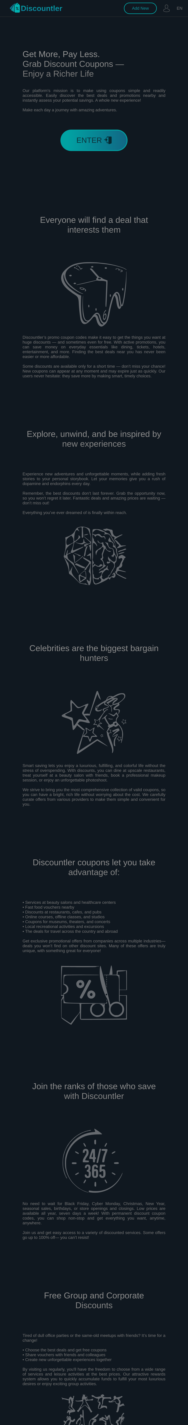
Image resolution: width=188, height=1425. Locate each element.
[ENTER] (94, 140)
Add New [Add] (140, 8)
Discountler (41, 8)
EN (179, 8)
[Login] (166, 8)
